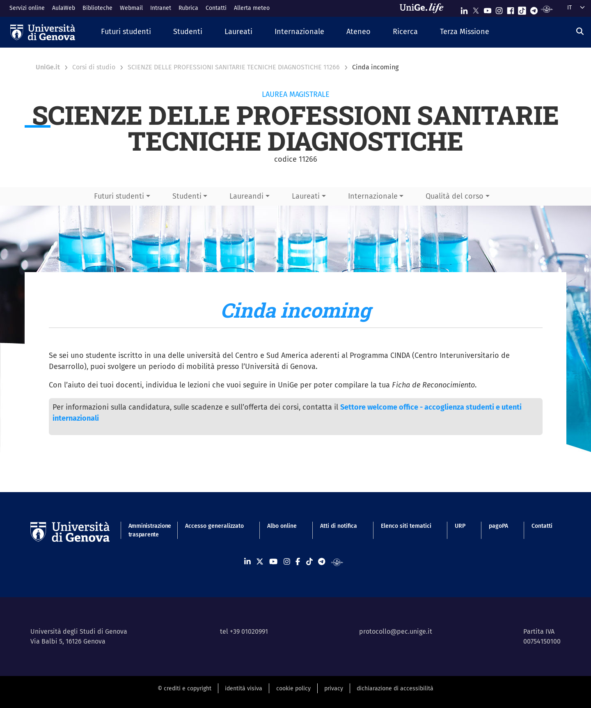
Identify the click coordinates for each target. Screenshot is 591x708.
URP (460, 525)
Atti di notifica (338, 525)
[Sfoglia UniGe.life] (424, 8)
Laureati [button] (306, 196)
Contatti (216, 8)
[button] (126, 32)
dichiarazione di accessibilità (395, 688)
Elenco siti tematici (406, 525)
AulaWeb (63, 8)
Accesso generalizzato (214, 525)
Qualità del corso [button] (454, 196)
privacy (333, 688)
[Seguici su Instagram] (499, 9)
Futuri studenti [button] (119, 196)
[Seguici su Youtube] (487, 9)
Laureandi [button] (246, 196)
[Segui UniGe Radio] (547, 9)
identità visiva (243, 688)
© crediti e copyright (184, 688)
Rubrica (188, 8)
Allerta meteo (252, 8)
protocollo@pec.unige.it (395, 631)
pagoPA (498, 525)
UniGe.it (48, 67)
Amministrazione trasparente (145, 530)
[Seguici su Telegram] (533, 9)
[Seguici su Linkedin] (464, 9)
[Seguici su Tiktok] (522, 9)
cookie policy (293, 688)
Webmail (131, 8)
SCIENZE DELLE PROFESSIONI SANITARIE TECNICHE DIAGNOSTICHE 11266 (234, 67)
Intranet (160, 8)
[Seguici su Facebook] (510, 9)
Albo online (282, 525)
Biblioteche (97, 8)
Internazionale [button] (373, 196)
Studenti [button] (187, 196)
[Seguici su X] (475, 9)
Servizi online (27, 8)
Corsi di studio (93, 67)
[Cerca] (580, 31)
